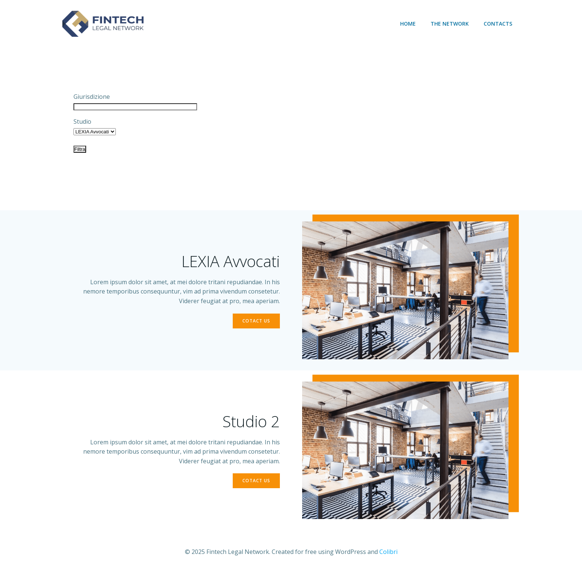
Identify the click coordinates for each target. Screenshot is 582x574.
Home (408, 23)
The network (450, 23)
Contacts (498, 23)
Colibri (388, 552)
